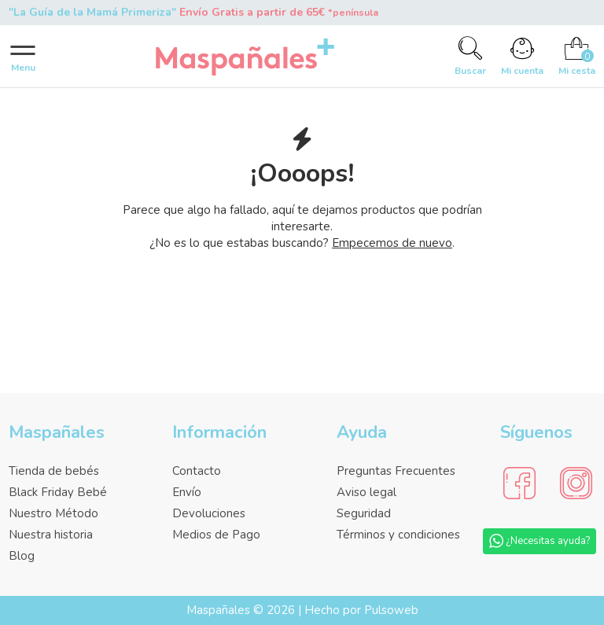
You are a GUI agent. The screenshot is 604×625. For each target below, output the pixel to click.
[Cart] (576, 56)
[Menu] (23, 56)
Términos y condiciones (398, 534)
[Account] (522, 56)
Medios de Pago (216, 534)
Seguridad (364, 513)
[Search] (470, 56)
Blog (22, 556)
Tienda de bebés (54, 471)
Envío (186, 492)
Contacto (196, 471)
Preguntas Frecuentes (396, 471)
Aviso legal (366, 492)
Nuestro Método (53, 513)
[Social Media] (519, 484)
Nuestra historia (51, 534)
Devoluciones (208, 513)
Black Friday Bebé (58, 492)
